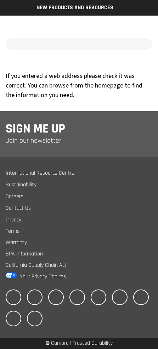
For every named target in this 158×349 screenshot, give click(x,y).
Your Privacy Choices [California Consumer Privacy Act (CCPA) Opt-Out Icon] (43, 276)
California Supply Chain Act (36, 265)
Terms (12, 231)
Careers (14, 196)
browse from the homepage (86, 85)
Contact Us (18, 208)
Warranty (16, 242)
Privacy (13, 220)
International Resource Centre (40, 173)
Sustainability (21, 184)
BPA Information (24, 254)
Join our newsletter (33, 140)
